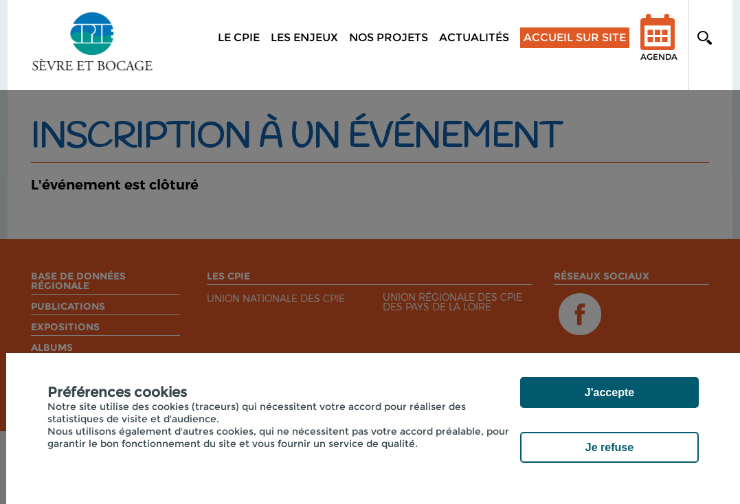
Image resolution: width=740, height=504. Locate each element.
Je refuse (609, 447)
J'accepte (609, 392)
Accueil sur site (575, 37)
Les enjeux (304, 37)
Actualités (474, 37)
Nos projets (388, 37)
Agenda (658, 46)
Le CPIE (239, 37)
